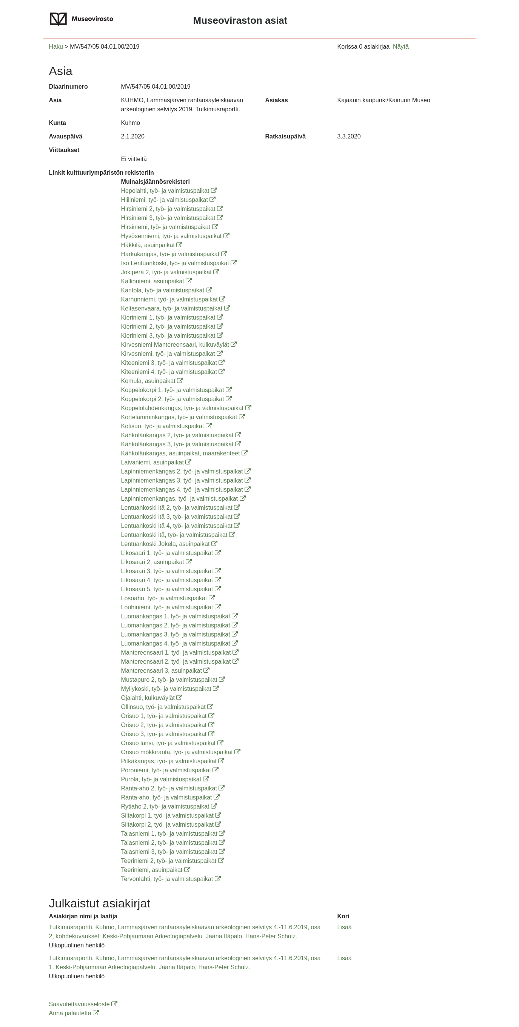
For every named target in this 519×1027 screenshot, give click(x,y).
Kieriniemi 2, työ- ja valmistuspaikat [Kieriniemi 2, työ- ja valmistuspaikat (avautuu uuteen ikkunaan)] (172, 326)
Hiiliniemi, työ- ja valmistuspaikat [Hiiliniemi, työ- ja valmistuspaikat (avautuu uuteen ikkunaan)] (168, 200)
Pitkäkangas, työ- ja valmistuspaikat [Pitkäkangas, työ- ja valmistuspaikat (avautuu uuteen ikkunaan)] (173, 761)
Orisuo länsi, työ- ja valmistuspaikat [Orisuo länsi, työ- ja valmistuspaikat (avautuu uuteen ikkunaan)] (172, 743)
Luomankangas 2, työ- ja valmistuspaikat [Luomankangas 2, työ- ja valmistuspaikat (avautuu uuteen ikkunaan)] (179, 625)
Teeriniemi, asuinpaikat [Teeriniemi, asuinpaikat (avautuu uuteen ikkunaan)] (155, 870)
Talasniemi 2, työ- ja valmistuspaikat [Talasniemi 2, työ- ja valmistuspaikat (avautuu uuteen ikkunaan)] (173, 842)
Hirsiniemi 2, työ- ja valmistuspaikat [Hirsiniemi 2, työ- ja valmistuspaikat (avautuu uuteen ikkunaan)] (172, 209)
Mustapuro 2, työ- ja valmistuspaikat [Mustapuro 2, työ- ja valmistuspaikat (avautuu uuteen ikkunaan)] (173, 679)
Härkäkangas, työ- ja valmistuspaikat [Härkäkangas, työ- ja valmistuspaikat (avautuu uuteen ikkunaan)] (174, 254)
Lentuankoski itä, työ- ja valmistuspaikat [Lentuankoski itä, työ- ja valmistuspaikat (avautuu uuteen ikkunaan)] (178, 535)
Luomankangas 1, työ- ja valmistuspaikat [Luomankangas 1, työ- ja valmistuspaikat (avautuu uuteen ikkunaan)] (179, 616)
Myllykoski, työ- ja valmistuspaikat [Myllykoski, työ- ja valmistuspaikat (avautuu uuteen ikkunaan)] (170, 689)
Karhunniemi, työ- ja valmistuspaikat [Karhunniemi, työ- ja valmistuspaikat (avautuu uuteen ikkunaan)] (173, 299)
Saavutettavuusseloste (83, 1004)
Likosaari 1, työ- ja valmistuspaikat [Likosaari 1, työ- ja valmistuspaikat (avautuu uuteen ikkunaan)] (171, 553)
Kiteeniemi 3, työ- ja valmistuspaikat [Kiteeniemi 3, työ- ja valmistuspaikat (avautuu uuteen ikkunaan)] (173, 363)
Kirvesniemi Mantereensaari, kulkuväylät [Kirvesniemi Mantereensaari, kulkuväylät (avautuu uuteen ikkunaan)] (179, 344)
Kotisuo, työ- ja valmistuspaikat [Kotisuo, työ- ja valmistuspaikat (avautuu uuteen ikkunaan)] (166, 426)
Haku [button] (56, 46)
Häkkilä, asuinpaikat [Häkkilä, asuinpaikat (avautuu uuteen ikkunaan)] (152, 245)
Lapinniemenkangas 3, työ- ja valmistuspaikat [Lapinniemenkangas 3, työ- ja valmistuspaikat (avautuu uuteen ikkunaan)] (186, 480)
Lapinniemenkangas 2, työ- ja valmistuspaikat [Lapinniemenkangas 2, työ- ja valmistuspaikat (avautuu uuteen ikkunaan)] (186, 471)
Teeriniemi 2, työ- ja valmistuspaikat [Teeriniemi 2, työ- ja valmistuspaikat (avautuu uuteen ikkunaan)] (172, 861)
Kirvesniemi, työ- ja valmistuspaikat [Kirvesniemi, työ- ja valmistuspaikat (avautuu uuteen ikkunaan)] (172, 354)
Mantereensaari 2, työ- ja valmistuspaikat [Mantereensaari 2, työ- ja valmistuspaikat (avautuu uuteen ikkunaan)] (180, 661)
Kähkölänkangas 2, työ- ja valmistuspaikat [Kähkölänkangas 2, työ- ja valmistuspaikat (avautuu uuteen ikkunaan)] (181, 435)
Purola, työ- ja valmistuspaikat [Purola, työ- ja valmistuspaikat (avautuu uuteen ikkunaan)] (165, 779)
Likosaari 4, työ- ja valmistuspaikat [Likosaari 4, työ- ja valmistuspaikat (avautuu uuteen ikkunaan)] (171, 580)
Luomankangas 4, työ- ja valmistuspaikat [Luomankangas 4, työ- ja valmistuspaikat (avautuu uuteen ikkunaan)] (179, 643)
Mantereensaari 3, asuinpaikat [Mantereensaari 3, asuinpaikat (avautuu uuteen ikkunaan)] (165, 670)
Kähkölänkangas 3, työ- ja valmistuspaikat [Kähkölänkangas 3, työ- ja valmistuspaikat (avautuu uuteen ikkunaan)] (181, 444)
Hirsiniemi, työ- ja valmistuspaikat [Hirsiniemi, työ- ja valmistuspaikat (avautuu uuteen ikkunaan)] (169, 227)
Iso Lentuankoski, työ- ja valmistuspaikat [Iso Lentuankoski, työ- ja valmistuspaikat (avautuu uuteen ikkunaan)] (179, 263)
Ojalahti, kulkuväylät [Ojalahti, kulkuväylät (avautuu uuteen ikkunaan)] (152, 698)
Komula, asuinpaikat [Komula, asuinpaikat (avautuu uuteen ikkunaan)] (152, 381)
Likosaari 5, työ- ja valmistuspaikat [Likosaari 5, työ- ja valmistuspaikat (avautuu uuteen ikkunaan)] (171, 589)
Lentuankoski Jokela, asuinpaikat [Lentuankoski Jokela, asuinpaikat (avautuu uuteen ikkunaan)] (169, 544)
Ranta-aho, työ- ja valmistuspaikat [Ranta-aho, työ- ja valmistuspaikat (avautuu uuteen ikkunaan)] (170, 797)
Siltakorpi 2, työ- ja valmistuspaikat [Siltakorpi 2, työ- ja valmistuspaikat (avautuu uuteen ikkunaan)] (171, 824)
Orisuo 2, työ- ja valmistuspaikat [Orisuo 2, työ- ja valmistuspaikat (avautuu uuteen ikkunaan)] (167, 725)
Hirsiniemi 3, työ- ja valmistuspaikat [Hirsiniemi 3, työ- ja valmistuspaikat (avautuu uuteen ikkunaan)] (172, 218)
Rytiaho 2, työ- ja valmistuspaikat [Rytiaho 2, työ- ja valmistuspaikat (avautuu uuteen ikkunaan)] (169, 806)
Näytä (401, 46)
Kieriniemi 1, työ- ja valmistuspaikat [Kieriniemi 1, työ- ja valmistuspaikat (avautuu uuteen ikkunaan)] (172, 317)
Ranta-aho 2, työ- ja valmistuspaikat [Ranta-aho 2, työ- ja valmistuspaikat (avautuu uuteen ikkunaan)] (173, 788)
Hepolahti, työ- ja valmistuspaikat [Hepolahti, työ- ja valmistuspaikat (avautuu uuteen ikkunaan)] (169, 191)
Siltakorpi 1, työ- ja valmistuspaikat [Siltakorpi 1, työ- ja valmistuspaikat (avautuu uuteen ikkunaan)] (171, 815)
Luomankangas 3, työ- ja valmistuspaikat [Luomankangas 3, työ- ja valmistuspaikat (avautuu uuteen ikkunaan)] (179, 634)
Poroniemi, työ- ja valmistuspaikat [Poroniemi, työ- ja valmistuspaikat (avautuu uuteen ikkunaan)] (170, 770)
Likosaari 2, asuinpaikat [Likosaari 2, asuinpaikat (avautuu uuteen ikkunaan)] (156, 562)
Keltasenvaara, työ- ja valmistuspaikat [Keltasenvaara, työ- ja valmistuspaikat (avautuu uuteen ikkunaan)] (175, 308)
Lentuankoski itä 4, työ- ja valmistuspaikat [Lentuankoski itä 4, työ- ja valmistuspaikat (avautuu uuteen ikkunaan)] (180, 526)
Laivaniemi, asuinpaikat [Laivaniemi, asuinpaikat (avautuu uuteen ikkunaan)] (156, 462)
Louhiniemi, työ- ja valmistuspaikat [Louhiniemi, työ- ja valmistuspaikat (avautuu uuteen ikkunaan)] (171, 607)
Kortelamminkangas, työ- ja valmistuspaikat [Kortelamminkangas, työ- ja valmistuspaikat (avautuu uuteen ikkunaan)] (183, 417)
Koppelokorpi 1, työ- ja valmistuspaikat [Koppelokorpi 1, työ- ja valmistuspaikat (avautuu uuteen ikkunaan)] (176, 390)
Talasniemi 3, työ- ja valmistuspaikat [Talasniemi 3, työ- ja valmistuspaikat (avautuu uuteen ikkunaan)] (173, 852)
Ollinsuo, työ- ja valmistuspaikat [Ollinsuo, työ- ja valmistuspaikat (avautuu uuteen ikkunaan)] (167, 707)
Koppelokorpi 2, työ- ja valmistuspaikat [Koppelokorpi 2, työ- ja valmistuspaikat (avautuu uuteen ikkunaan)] (176, 399)
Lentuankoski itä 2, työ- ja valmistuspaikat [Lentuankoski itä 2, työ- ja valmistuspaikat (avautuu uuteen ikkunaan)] (180, 507)
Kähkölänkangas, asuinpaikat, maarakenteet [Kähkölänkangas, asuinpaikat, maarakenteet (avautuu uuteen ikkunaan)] (184, 453)
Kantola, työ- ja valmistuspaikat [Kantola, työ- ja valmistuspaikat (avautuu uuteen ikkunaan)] (166, 290)
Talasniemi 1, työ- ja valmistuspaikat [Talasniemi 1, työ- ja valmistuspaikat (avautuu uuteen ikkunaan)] (173, 833)
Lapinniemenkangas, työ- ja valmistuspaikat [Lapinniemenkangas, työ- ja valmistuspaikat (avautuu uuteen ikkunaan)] (183, 498)
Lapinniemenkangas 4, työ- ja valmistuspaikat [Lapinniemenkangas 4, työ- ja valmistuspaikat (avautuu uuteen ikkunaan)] (186, 489)
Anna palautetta (74, 1013)
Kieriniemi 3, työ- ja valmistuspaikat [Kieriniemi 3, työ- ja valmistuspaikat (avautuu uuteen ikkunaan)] (172, 335)
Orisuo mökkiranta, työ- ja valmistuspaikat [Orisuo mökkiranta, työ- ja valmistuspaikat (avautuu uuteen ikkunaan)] (181, 752)
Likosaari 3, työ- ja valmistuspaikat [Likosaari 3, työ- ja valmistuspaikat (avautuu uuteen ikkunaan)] (171, 571)
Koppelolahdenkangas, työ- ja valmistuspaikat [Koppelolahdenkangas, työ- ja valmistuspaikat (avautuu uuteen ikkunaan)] (186, 408)
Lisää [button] (344, 927)
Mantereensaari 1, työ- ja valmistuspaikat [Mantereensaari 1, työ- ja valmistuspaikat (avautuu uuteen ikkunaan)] (180, 652)
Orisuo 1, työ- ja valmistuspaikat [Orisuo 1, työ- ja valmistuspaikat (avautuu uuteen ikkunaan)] (167, 716)
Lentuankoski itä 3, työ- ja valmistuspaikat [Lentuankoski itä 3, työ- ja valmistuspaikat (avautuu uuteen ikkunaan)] (180, 517)
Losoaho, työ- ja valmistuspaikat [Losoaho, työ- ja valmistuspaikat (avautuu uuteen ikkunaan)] (168, 598)
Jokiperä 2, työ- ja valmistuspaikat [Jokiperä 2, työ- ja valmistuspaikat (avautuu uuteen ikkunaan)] (170, 272)
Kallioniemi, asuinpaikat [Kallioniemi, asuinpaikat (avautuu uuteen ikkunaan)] (156, 281)
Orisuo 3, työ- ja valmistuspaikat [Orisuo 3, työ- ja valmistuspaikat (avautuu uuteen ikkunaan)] (167, 734)
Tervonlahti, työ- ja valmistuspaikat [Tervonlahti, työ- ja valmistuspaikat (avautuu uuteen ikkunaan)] (171, 879)
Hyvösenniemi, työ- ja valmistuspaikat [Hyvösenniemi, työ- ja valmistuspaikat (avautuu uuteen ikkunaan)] (175, 236)
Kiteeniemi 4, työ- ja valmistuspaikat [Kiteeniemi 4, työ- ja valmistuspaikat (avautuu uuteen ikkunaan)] (173, 372)
